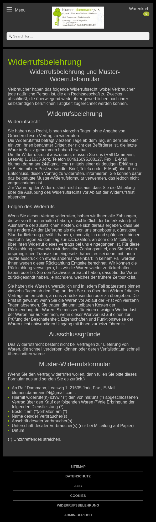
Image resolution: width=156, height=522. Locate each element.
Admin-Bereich (78, 515)
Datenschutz (78, 476)
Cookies (78, 496)
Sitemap (78, 467)
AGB (78, 486)
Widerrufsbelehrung (78, 505)
